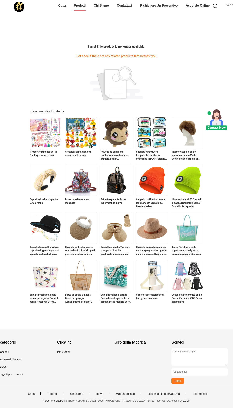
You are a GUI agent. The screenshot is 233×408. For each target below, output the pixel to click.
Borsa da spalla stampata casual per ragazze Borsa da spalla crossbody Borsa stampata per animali (44, 298)
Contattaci (124, 5)
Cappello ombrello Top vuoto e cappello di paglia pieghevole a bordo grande (116, 250)
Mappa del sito (125, 393)
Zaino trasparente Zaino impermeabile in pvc (113, 201)
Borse (3, 366)
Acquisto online (198, 5)
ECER (186, 400)
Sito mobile (200, 393)
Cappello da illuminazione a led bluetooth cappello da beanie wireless (150, 203)
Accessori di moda (10, 359)
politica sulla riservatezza (164, 393)
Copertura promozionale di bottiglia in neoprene (150, 296)
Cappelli (4, 351)
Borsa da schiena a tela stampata (77, 201)
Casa (62, 5)
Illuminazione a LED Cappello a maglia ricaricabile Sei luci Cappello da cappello (187, 203)
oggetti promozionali (11, 374)
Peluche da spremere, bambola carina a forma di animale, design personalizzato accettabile (114, 155)
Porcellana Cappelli (54, 400)
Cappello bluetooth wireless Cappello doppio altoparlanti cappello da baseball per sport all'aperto (44, 251)
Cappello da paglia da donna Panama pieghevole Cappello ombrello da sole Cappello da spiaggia (151, 251)
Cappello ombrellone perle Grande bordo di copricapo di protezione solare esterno (80, 250)
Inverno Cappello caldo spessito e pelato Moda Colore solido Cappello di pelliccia (185, 155)
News (99, 393)
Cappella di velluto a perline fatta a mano (44, 201)
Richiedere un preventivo (159, 5)
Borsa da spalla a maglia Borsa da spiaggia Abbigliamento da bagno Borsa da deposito (78, 298)
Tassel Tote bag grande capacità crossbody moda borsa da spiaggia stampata (186, 250)
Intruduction (63, 351)
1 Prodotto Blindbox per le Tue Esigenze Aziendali (43, 153)
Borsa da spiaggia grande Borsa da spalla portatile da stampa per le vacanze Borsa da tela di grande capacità (116, 298)
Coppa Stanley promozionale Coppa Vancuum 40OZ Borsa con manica (187, 298)
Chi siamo (101, 5)
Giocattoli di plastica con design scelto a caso (78, 153)
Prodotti (80, 5)
